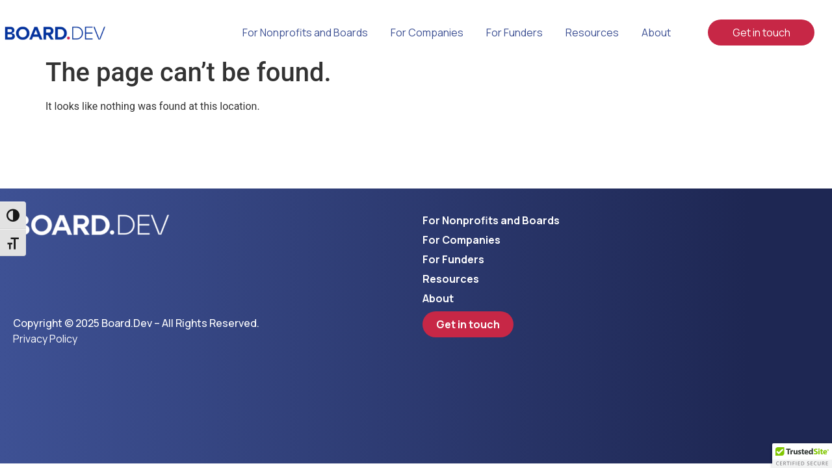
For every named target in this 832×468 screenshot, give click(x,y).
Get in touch (761, 32)
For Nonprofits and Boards (305, 32)
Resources (592, 32)
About (656, 32)
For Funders (514, 32)
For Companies (427, 32)
